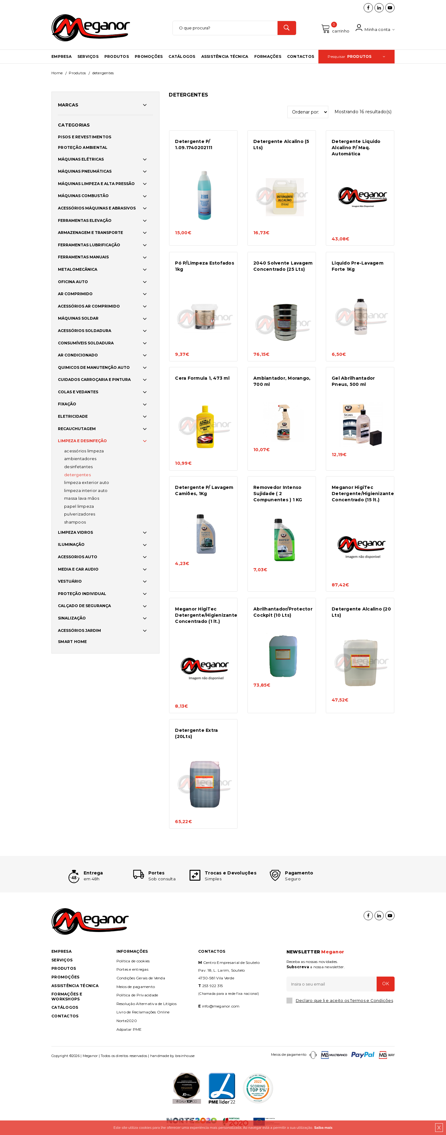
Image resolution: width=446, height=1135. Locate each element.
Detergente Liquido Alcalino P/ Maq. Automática (356, 148)
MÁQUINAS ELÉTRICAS (81, 159)
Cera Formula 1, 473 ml (202, 378)
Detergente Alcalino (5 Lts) (281, 144)
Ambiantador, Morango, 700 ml (281, 381)
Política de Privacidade (137, 995)
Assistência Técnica (224, 56)
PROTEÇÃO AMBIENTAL (83, 147)
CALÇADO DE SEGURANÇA (84, 605)
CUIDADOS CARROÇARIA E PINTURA (94, 379)
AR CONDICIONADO (78, 355)
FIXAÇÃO (67, 404)
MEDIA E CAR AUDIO (78, 569)
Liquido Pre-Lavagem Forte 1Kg (357, 266)
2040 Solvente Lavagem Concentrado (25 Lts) (283, 266)
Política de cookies (133, 961)
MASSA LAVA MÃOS (81, 498)
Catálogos (181, 56)
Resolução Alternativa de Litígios (146, 1003)
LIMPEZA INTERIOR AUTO (85, 490)
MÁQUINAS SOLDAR (78, 318)
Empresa (61, 56)
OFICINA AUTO (73, 281)
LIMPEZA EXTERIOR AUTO (86, 482)
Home (57, 73)
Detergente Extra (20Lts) (196, 733)
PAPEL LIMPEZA (79, 506)
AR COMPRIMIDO (75, 293)
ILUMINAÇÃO (71, 544)
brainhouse (185, 1056)
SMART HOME (72, 641)
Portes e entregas (132, 969)
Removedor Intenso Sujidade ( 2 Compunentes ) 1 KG (277, 494)
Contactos (300, 56)
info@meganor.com (221, 1006)
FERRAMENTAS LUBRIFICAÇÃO (89, 245)
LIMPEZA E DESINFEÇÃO (82, 440)
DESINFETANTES (78, 466)
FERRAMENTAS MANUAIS (83, 257)
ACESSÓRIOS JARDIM (79, 630)
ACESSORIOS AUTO (77, 557)
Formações (267, 56)
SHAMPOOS (75, 522)
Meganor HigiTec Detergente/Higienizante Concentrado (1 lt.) (205, 615)
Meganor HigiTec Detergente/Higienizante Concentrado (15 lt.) (361, 494)
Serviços (87, 56)
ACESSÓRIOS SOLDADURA (84, 330)
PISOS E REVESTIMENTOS (84, 137)
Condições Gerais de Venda (140, 978)
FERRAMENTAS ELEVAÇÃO (85, 220)
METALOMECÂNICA (77, 269)
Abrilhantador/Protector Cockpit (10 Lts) (283, 612)
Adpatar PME (129, 1029)
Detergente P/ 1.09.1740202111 (193, 144)
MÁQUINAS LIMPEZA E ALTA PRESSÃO (96, 183)
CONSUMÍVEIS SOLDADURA (86, 343)
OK (385, 983)
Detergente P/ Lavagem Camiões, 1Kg (204, 490)
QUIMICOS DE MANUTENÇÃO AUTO (94, 367)
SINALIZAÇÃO (72, 618)
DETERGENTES (77, 474)
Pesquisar (356, 56)
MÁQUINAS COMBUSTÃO (83, 195)
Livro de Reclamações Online (143, 1012)
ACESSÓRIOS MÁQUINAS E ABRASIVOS (97, 208)
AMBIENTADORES (80, 458)
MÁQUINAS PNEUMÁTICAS (85, 171)
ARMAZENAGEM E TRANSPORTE (90, 232)
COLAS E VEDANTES (78, 392)
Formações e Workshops (66, 996)
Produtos (116, 56)
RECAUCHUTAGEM (77, 428)
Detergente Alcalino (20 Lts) (361, 612)
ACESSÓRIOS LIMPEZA (84, 450)
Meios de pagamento (135, 986)
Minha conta (375, 28)
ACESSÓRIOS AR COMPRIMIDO (89, 306)
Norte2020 (126, 1020)
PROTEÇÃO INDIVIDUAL (82, 593)
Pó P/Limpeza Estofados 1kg (204, 266)
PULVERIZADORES (79, 514)
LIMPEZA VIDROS (75, 532)
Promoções (149, 56)
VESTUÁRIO (70, 581)
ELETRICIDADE (73, 416)
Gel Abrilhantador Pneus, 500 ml (353, 381)
